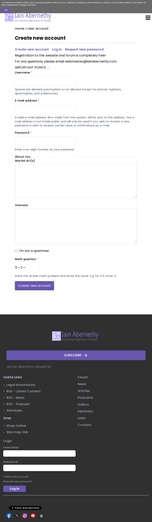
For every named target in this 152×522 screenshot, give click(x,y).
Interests (21, 205)
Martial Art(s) (25, 161)
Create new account (32, 49)
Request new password (84, 49)
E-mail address (27, 101)
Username (23, 73)
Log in (57, 49)
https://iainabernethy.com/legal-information (19, 5)
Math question (26, 259)
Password (23, 133)
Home (19, 28)
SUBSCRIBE (76, 355)
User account (38, 28)
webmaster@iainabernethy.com (91, 61)
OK (6, 10)
